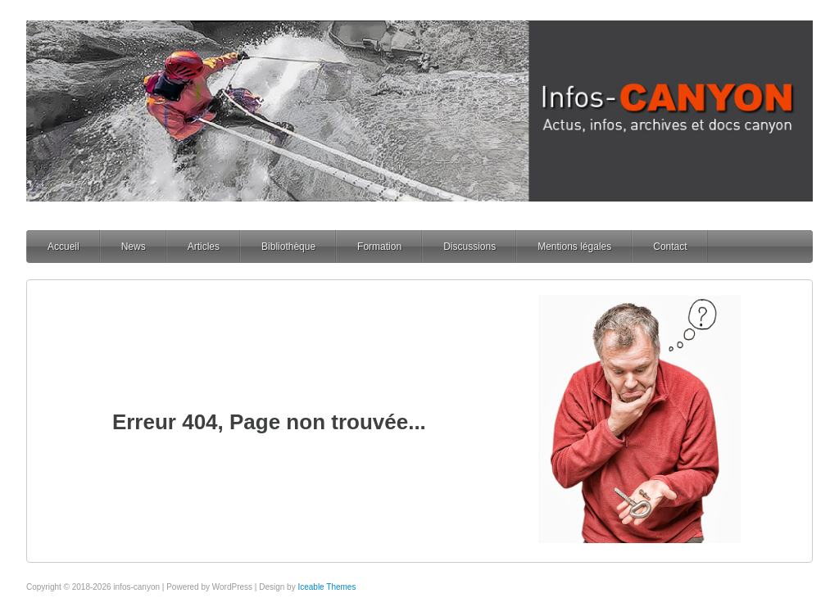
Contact (670, 246)
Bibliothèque (288, 246)
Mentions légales (574, 246)
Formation (379, 246)
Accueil (63, 246)
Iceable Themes (326, 586)
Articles (204, 246)
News (133, 246)
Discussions (469, 246)
